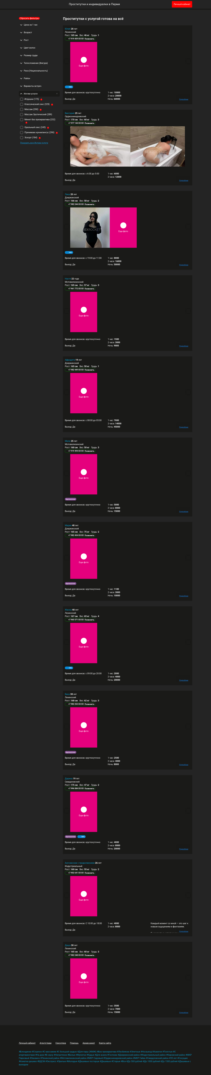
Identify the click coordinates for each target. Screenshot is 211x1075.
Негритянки (61, 1055)
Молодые (72, 1061)
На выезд (147, 1051)
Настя (68, 278)
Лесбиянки (123, 1051)
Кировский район (176, 1055)
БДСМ (42, 1061)
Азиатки (158, 1051)
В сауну (49, 1055)
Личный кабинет (182, 4)
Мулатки (81, 1055)
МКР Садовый (95, 1058)
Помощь (74, 1043)
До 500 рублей (135, 1061)
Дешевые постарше (89, 1061)
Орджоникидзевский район (119, 1058)
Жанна (68, 610)
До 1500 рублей (169, 1061)
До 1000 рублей (152, 1061)
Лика (68, 194)
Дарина (69, 778)
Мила (68, 441)
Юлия (68, 29)
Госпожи (113, 1055)
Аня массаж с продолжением (80, 863)
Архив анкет (88, 1043)
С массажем (50, 1051)
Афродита (70, 360)
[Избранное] (165, 4)
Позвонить (89, 39)
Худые (91, 1055)
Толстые (168, 1051)
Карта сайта (105, 1043)
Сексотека (60, 1043)
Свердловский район (158, 1058)
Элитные (135, 1051)
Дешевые (106, 1061)
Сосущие (183, 1058)
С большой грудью (67, 1051)
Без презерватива (107, 1051)
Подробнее (183, 99)
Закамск (35, 1058)
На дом (40, 1055)
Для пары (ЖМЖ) (87, 1051)
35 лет (173, 1058)
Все (124, 1061)
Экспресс (51, 1061)
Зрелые (62, 1061)
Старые (116, 1061)
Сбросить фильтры (29, 18)
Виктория (70, 113)
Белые (72, 1055)
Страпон (37, 1051)
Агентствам (46, 1043)
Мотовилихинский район (74, 1058)
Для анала (101, 1055)
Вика (67, 694)
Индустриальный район (154, 1055)
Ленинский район (50, 1058)
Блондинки (25, 1051)
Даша (68, 945)
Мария (68, 525)
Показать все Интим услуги (34, 143)
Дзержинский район (129, 1055)
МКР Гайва (139, 1058)
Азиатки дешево (28, 1061)
